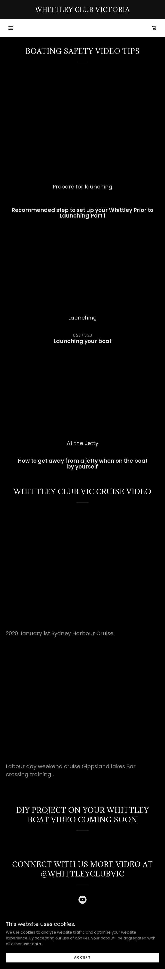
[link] (82, 10)
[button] (11, 28)
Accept (82, 957)
